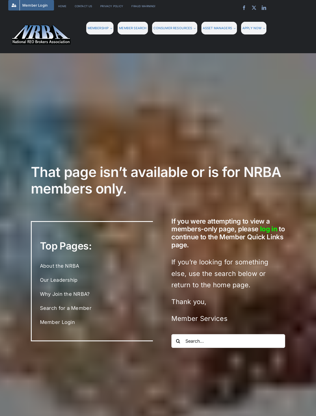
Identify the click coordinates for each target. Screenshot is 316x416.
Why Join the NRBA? (65, 294)
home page (231, 285)
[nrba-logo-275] (41, 27)
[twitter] (254, 8)
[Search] (178, 341)
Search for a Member (65, 308)
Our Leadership (59, 280)
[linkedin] (264, 8)
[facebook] (244, 8)
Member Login (57, 322)
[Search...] (228, 341)
